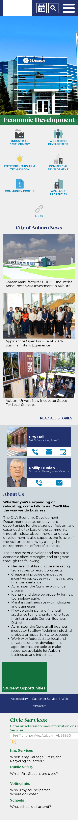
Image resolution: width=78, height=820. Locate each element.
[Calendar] (41, 8)
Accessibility (19, 699)
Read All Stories (56, 418)
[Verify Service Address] (14, 742)
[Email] (49, 451)
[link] (17, 8)
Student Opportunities (24, 688)
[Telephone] (35, 451)
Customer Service (44, 699)
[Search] (53, 8)
